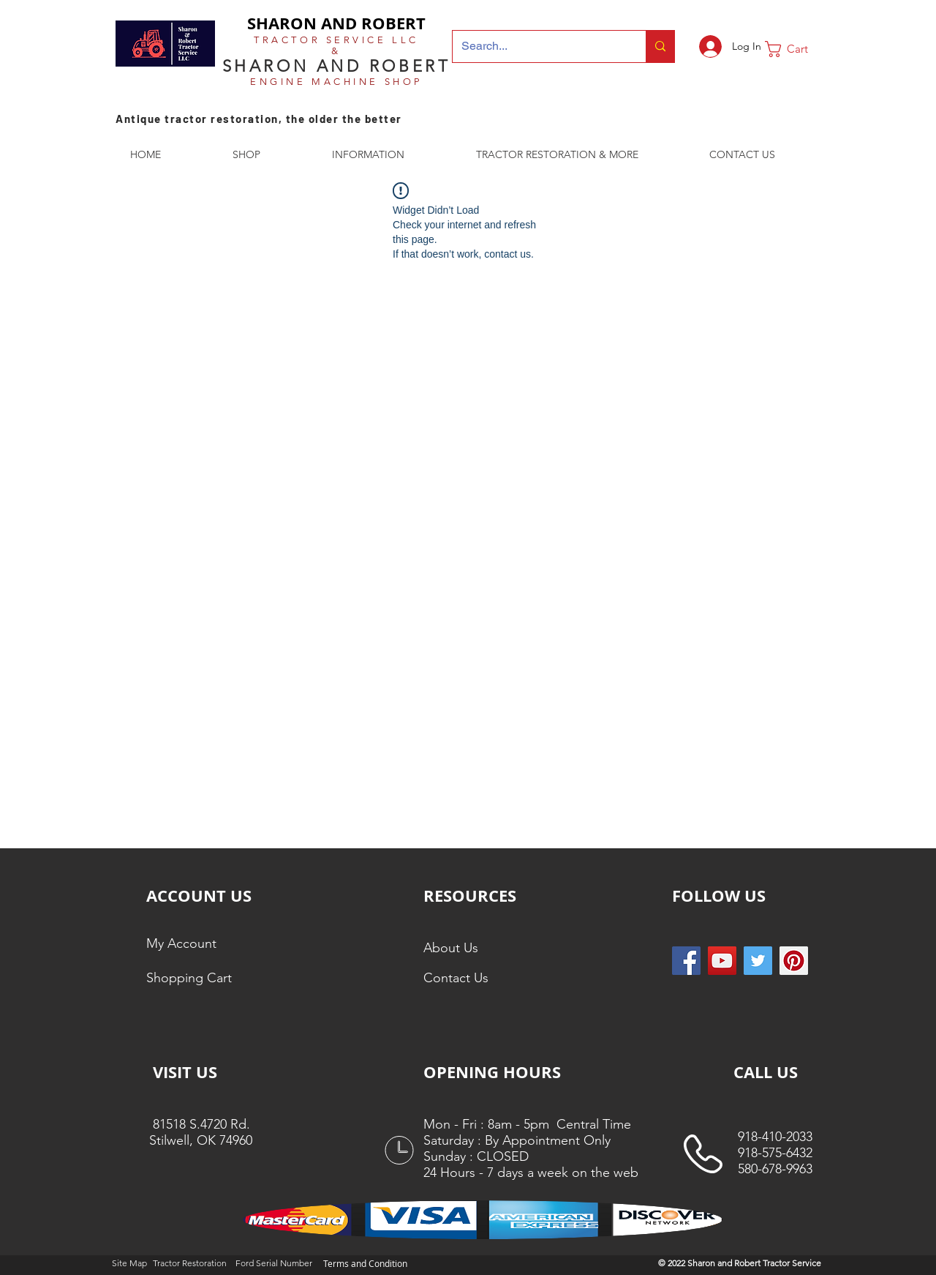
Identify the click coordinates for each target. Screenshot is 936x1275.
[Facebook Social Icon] (686, 960)
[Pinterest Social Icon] (794, 960)
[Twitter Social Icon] (758, 960)
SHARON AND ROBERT (336, 23)
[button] (796, 49)
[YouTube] (722, 960)
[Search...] (538, 46)
